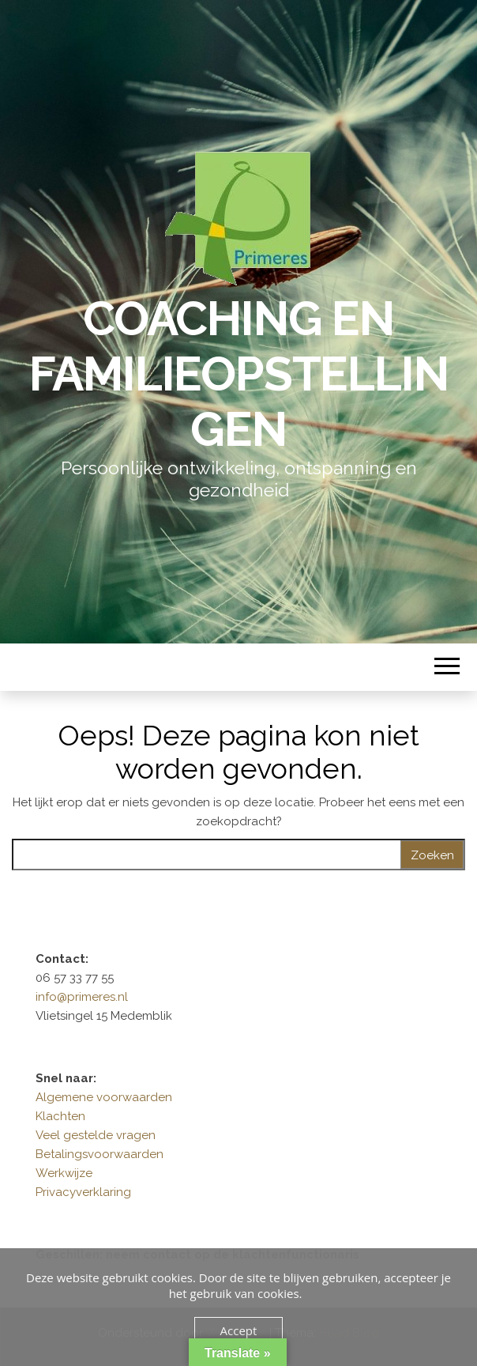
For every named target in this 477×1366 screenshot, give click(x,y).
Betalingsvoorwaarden (99, 1154)
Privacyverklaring (83, 1192)
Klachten (60, 1116)
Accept (238, 1330)
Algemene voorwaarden (104, 1097)
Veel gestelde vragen (96, 1135)
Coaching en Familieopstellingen (239, 374)
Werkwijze (64, 1173)
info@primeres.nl (82, 997)
